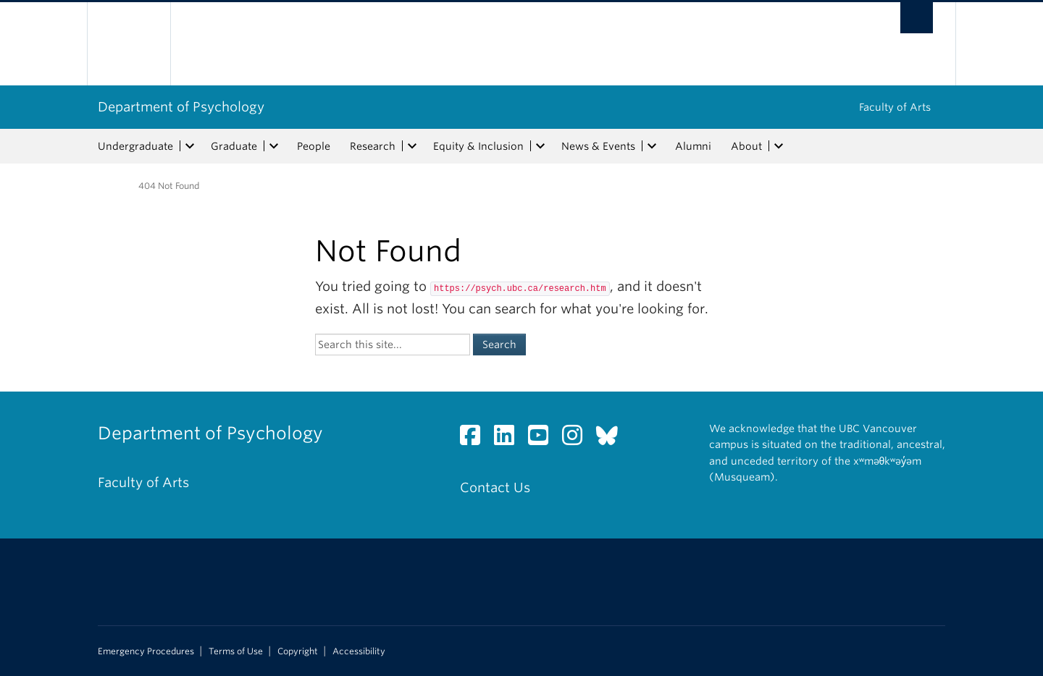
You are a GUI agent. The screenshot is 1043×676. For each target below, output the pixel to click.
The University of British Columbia (128, 43)
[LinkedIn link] (509, 439)
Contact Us (495, 487)
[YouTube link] (543, 439)
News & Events (598, 146)
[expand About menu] (778, 146)
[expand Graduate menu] (273, 146)
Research (372, 146)
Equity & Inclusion (478, 146)
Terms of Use (236, 651)
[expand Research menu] (412, 146)
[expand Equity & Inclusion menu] (540, 146)
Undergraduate (135, 146)
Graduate (234, 146)
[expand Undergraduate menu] (189, 146)
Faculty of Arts (895, 107)
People (313, 146)
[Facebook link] (475, 439)
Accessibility (358, 651)
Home (106, 184)
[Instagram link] (577, 439)
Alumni (693, 146)
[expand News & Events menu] (652, 146)
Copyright (297, 651)
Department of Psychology (181, 106)
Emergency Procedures (146, 651)
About (746, 146)
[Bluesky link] (612, 439)
